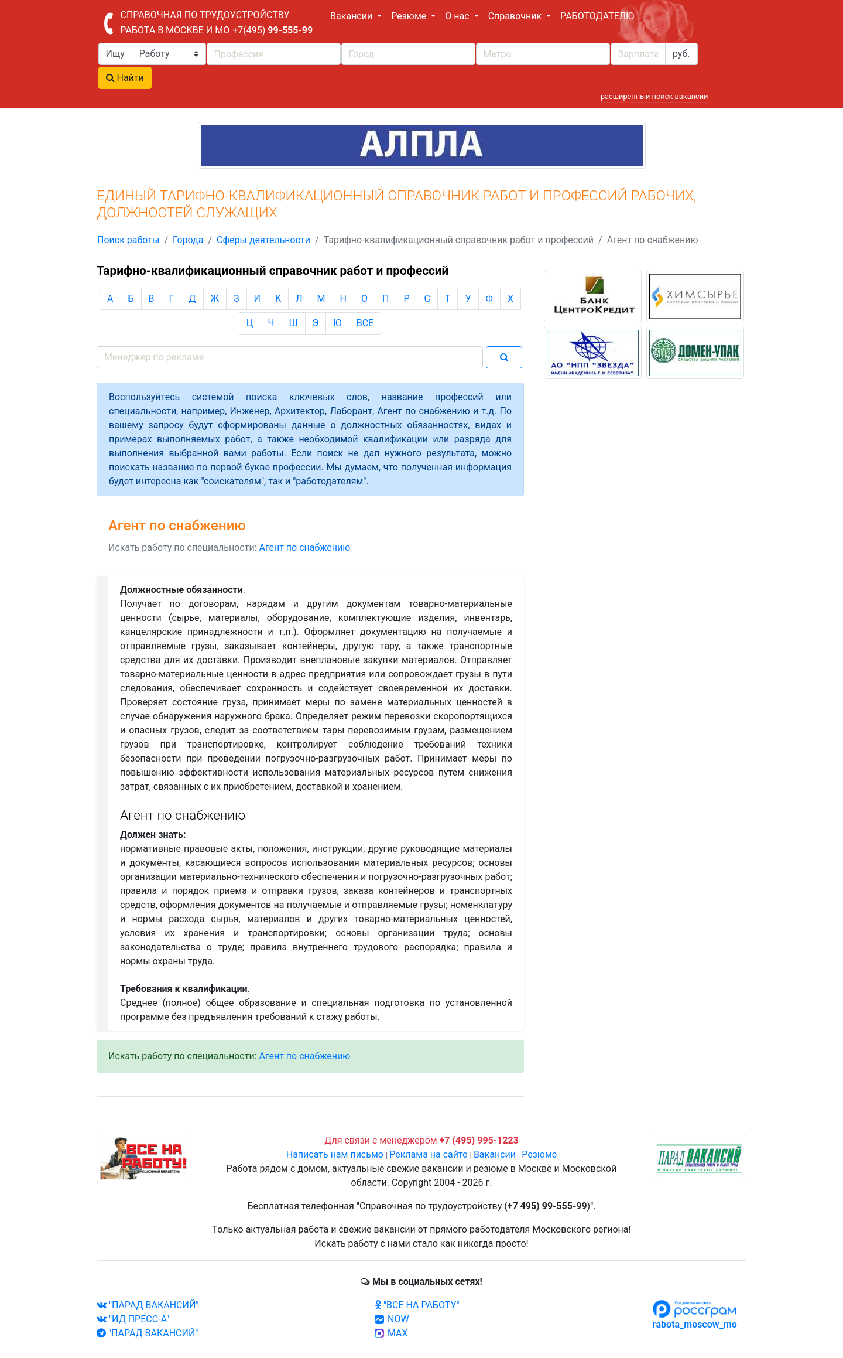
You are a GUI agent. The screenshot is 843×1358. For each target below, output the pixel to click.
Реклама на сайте (428, 1154)
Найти (125, 77)
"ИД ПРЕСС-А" (133, 1319)
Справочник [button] (516, 16)
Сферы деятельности (263, 239)
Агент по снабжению (304, 547)
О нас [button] (458, 16)
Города (188, 239)
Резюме (539, 1154)
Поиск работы (128, 239)
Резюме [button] (410, 16)
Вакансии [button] (352, 16)
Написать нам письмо (334, 1154)
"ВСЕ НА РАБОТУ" (417, 1305)
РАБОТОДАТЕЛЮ (597, 16)
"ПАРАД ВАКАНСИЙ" (147, 1305)
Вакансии (495, 1154)
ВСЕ (365, 323)
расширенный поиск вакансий (654, 96)
